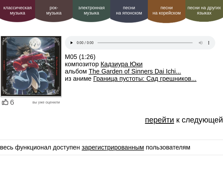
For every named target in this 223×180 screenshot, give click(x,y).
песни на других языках (204, 10)
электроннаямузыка (91, 10)
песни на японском (129, 10)
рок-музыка (53, 10)
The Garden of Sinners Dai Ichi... (135, 71)
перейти (159, 120)
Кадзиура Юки (121, 64)
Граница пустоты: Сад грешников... (144, 78)
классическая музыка (17, 10)
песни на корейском (167, 10)
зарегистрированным (113, 147)
